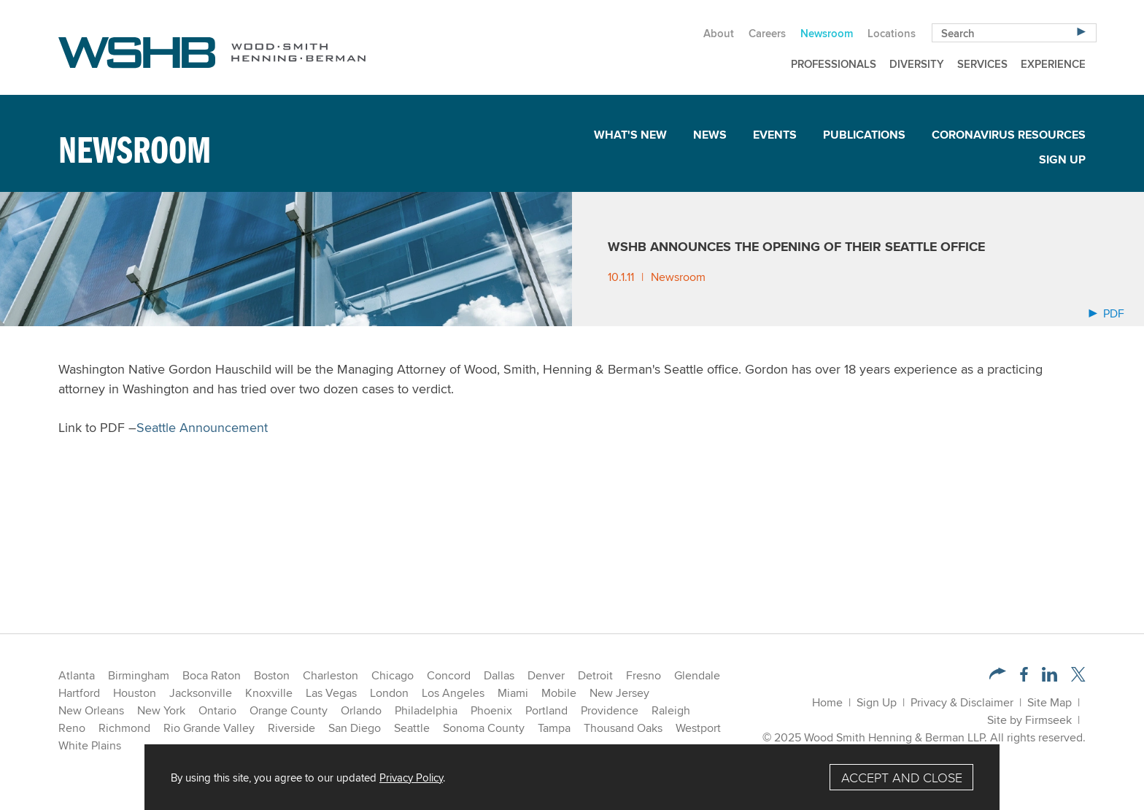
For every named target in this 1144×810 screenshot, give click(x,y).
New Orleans (91, 710)
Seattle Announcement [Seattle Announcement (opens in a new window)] (202, 427)
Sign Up (1062, 159)
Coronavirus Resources (1009, 134)
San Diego (354, 728)
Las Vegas (331, 692)
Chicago (392, 675)
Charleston (330, 675)
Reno (71, 728)
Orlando (361, 710)
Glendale (697, 675)
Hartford (79, 692)
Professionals (833, 64)
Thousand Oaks (623, 728)
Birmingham (138, 675)
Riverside (291, 728)
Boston (272, 675)
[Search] (1081, 31)
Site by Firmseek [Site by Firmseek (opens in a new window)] (1029, 719)
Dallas (499, 675)
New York (161, 710)
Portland (546, 710)
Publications (864, 134)
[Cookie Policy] (572, 777)
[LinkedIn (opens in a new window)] (1049, 677)
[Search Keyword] (1014, 32)
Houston (134, 692)
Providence (609, 710)
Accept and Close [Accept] (901, 777)
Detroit (595, 675)
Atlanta (76, 675)
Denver (546, 675)
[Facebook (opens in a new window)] (1024, 677)
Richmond (124, 728)
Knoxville (269, 692)
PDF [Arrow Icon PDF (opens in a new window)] (1106, 313)
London (389, 692)
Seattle (412, 728)
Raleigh (671, 710)
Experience (1053, 64)
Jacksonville (200, 692)
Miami (513, 692)
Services (982, 64)
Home (827, 702)
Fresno (643, 675)
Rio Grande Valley (209, 728)
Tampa (554, 728)
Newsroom (826, 33)
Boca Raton (211, 675)
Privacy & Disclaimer (962, 702)
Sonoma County (484, 728)
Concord (449, 675)
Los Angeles (453, 692)
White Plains (89, 745)
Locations (891, 33)
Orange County (289, 710)
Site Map (1049, 702)
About (718, 33)
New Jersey (619, 692)
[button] (997, 675)
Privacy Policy (411, 777)
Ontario (217, 710)
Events (775, 134)
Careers (767, 33)
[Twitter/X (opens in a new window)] (1078, 677)
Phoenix (491, 710)
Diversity (916, 64)
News (710, 134)
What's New (630, 134)
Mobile (558, 692)
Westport (698, 728)
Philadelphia (426, 710)
